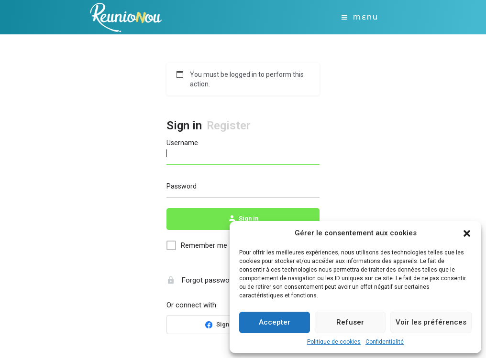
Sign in (184, 125)
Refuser (350, 322)
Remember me (204, 245)
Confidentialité (384, 341)
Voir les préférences (431, 322)
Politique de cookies (334, 341)
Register (229, 125)
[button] (467, 233)
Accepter (274, 322)
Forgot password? (203, 280)
